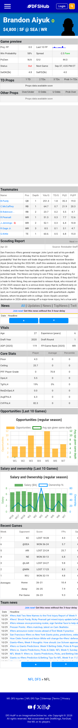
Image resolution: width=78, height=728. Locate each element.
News (47, 306)
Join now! (18, 310)
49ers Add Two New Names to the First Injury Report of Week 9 (43, 615)
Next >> (73, 241)
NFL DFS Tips (33, 698)
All (23, 306)
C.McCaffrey (7, 206)
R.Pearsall (5, 217)
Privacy (66, 698)
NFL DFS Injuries (15, 698)
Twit (73, 306)
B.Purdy (4, 200)
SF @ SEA (28, 29)
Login (62, 6)
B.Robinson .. (7, 211)
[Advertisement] (39, 144)
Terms (56, 698)
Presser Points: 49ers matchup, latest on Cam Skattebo (39, 627)
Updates (34, 306)
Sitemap (46, 698)
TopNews (61, 306)
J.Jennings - (8, 222)
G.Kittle (4, 233)
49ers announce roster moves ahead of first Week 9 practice (42, 630)
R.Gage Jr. (5, 228)
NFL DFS (34, 679)
